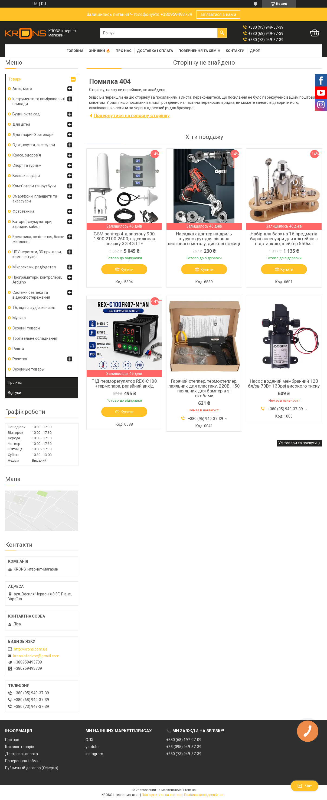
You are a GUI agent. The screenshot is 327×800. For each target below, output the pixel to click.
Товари (14, 79)
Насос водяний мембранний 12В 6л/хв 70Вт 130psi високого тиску (284, 383)
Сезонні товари (26, 328)
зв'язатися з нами (218, 14)
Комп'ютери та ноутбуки (34, 186)
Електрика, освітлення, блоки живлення (38, 239)
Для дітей (21, 124)
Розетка (19, 359)
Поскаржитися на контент (162, 795)
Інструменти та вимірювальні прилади (38, 101)
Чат (304, 786)
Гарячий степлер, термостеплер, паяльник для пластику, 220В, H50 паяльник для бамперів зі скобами (204, 388)
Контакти (235, 51)
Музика (19, 318)
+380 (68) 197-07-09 (183, 740)
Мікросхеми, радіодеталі (34, 267)
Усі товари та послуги (297, 443)
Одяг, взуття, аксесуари (33, 145)
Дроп (255, 51)
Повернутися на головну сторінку (132, 115)
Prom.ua (189, 790)
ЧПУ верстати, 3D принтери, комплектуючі (37, 254)
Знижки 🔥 (99, 51)
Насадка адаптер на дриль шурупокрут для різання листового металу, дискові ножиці (204, 238)
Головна (75, 51)
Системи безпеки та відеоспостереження (31, 294)
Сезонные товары (28, 369)
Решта (18, 348)
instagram (94, 754)
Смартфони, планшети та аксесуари (34, 198)
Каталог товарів (19, 747)
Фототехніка (23, 211)
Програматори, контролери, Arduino (37, 279)
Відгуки (14, 393)
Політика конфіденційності (204, 795)
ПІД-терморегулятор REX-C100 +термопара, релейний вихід (124, 383)
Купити (127, 269)
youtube (93, 747)
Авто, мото (22, 88)
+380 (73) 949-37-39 (183, 754)
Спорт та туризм (26, 165)
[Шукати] (222, 33)
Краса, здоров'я (26, 155)
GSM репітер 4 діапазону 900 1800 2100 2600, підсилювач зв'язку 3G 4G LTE (124, 238)
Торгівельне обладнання (34, 338)
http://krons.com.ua (30, 649)
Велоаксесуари (26, 176)
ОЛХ (89, 740)
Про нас (124, 51)
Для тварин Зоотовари (33, 134)
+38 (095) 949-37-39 (183, 747)
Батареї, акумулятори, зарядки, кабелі (32, 224)
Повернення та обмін (199, 51)
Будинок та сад (26, 114)
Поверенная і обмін (22, 761)
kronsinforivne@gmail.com (36, 656)
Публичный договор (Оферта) (31, 768)
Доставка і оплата (155, 51)
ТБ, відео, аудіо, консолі (33, 307)
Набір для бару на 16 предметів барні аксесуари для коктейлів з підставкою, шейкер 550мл (284, 238)
